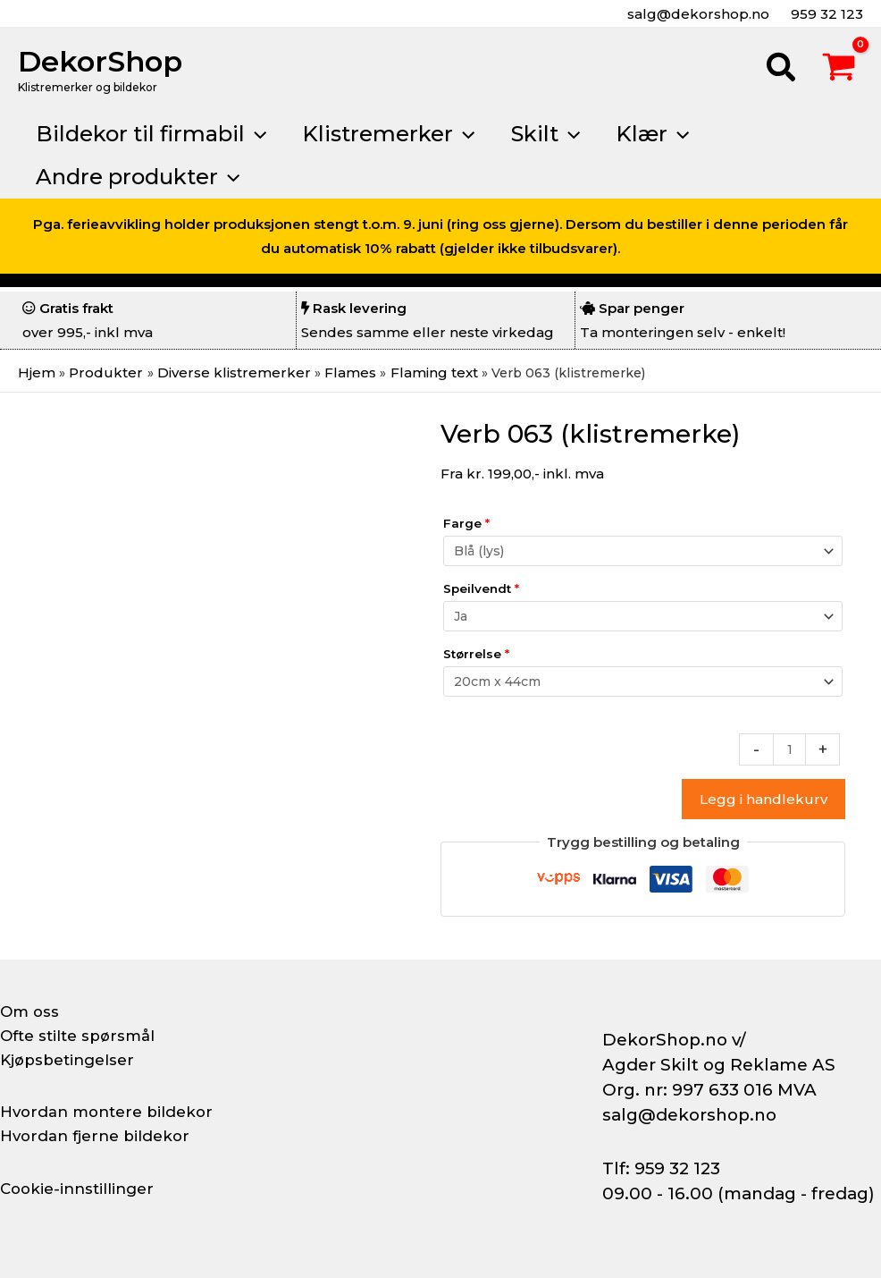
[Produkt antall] (788, 750)
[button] (782, 69)
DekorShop (100, 61)
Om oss (31, 1011)
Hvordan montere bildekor (112, 1111)
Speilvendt (481, 588)
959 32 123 (825, 13)
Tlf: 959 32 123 (661, 1168)
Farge (466, 523)
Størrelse (476, 654)
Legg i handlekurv (763, 800)
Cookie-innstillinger (81, 1188)
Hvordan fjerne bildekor (100, 1136)
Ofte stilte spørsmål (82, 1035)
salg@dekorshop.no (696, 13)
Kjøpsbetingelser (71, 1060)
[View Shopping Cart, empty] (839, 70)
